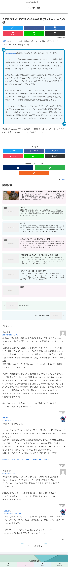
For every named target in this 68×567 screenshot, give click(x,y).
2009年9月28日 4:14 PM (10, 421)
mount (4, 418)
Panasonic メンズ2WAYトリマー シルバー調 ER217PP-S (25, 460)
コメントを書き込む (34, 546)
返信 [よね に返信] (62, 413)
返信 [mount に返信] (62, 466)
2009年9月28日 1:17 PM (10, 335)
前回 (4, 41)
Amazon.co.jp (10, 53)
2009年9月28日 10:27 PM (12, 514)
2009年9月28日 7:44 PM (10, 474)
